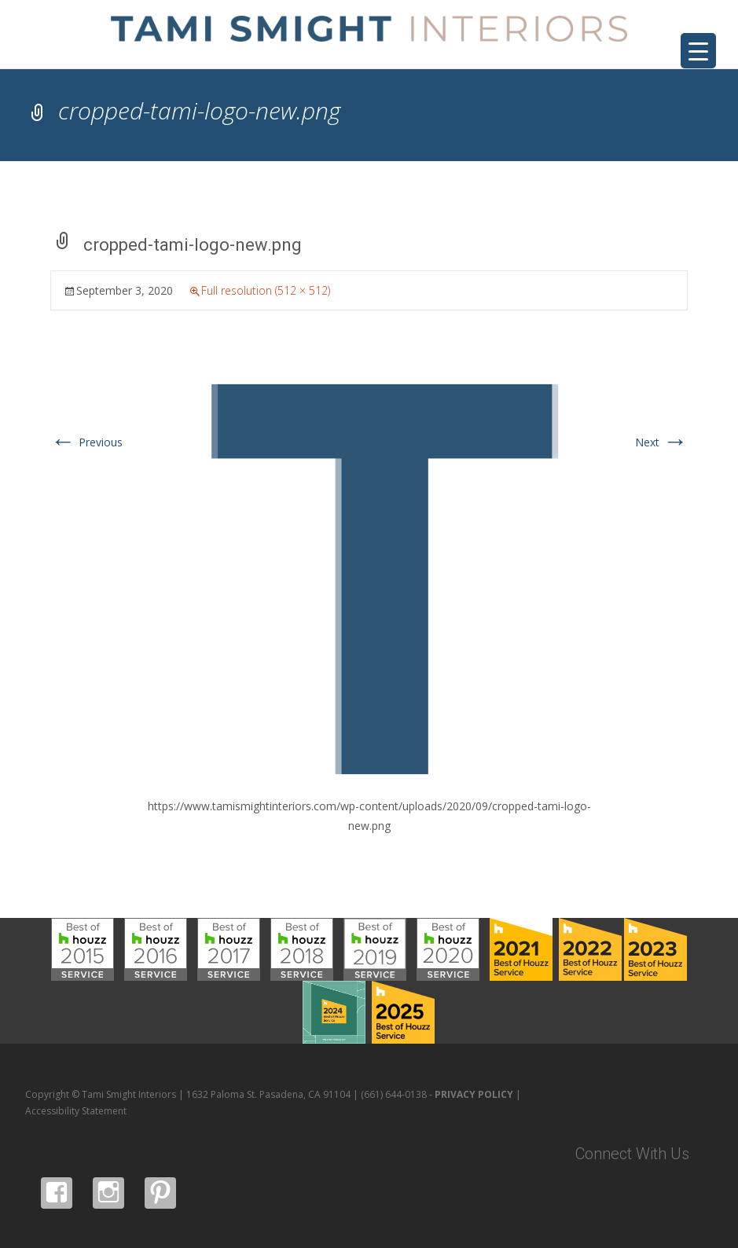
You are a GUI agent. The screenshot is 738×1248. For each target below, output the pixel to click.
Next (661, 442)
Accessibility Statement (76, 1111)
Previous (86, 442)
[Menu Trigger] (698, 50)
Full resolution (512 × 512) (265, 290)
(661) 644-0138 (394, 1094)
